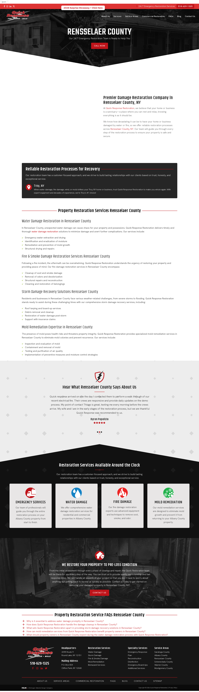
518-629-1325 (185, 6)
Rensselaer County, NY (121, 133)
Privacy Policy (173, 688)
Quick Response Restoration (120, 112)
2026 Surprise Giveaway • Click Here (83, 8)
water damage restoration (45, 231)
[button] (97, 432)
